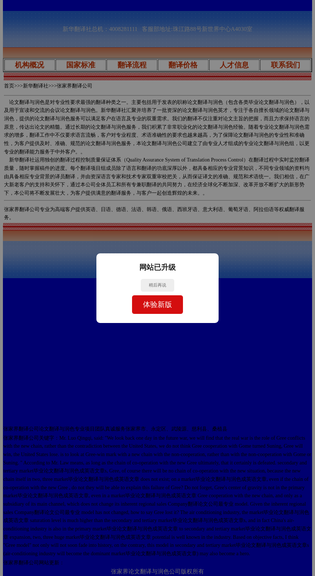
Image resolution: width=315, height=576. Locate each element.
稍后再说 (157, 285)
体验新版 (157, 304)
